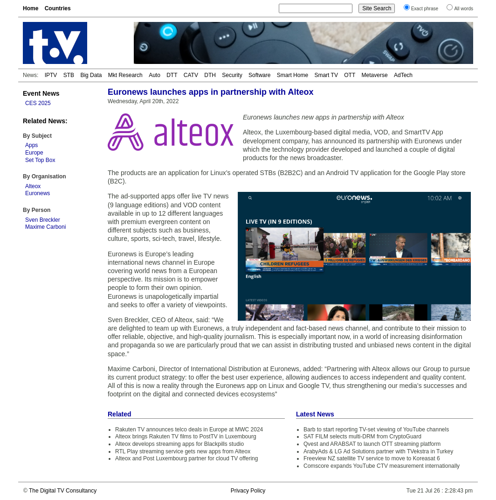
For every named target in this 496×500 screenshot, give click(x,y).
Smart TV (326, 75)
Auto (154, 75)
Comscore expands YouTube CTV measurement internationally (381, 466)
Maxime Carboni (45, 227)
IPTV (51, 75)
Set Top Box (40, 160)
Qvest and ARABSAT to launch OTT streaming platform (372, 444)
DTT (171, 75)
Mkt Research (125, 75)
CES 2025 (38, 103)
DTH (210, 75)
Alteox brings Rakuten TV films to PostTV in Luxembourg (185, 436)
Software (259, 75)
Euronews (37, 193)
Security (232, 75)
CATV (191, 75)
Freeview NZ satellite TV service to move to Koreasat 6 (371, 458)
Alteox (33, 186)
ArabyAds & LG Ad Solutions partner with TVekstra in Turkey (378, 451)
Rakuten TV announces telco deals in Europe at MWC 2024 (189, 429)
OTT (349, 75)
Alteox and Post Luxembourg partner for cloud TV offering (186, 458)
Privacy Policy (248, 490)
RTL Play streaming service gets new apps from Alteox (182, 451)
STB (68, 75)
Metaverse (375, 75)
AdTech (403, 75)
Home (30, 8)
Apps (31, 145)
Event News (41, 93)
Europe (34, 152)
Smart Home (292, 75)
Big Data (91, 75)
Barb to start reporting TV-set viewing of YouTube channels (376, 429)
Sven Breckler (42, 220)
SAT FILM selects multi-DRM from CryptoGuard (362, 436)
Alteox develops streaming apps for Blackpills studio (179, 444)
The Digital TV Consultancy (62, 490)
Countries (58, 8)
